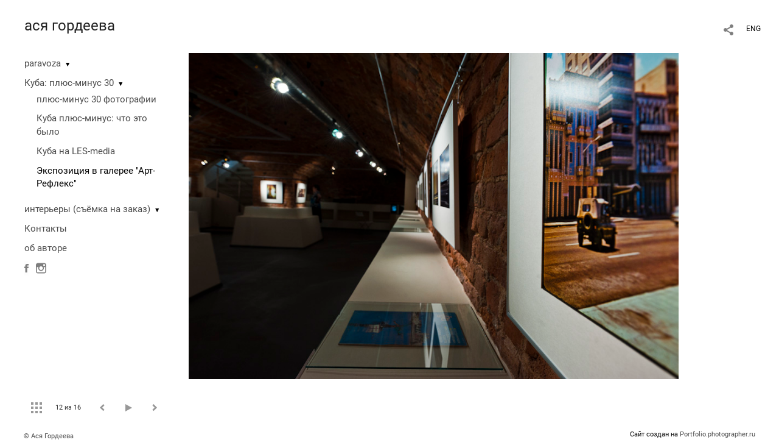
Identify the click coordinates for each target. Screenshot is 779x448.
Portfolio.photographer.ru (717, 434)
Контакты (45, 228)
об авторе (45, 248)
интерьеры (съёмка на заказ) (87, 209)
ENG (753, 28)
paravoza (42, 63)
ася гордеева (69, 25)
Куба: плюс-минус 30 (69, 82)
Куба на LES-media (76, 151)
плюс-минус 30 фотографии (96, 99)
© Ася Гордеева (49, 436)
